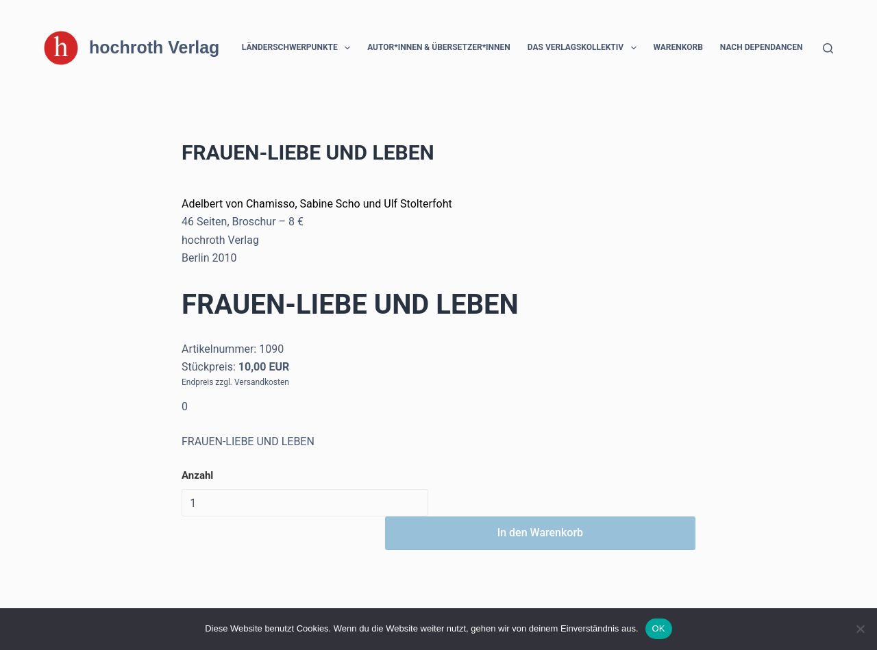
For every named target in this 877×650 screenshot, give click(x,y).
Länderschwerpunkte (299, 48)
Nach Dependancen (770, 48)
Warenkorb (678, 47)
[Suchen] (828, 48)
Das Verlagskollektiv (585, 48)
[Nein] (860, 629)
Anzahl (197, 475)
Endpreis (197, 382)
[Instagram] (90, 591)
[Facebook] (49, 591)
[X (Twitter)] (69, 591)
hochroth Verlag (154, 47)
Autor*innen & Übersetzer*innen (438, 47)
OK (658, 628)
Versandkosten (261, 382)
